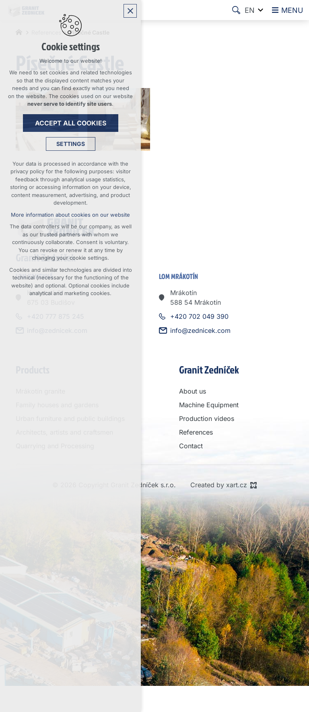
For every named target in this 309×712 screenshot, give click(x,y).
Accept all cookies (70, 123)
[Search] (236, 10)
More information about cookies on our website (70, 214)
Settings (70, 143)
